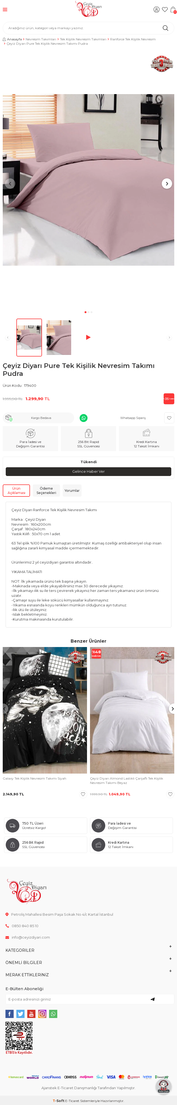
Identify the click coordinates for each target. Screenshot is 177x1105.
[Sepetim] (173, 9)
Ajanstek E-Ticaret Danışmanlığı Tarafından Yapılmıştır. (88, 1088)
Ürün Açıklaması (16, 490)
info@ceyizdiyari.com (27, 937)
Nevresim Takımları (41, 39)
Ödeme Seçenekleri (46, 490)
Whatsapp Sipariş (133, 418)
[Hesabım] (156, 9)
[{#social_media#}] (9, 1014)
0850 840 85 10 (21, 926)
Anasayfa (12, 39)
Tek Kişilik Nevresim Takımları (83, 39)
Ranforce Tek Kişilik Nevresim (133, 39)
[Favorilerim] (165, 9)
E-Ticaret (72, 1101)
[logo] (88, 9)
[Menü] (5, 9)
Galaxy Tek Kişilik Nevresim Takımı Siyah (34, 778)
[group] (88, 180)
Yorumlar (72, 491)
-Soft (59, 1101)
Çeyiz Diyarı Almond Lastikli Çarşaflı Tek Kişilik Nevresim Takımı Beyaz (126, 780)
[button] (85, 312)
